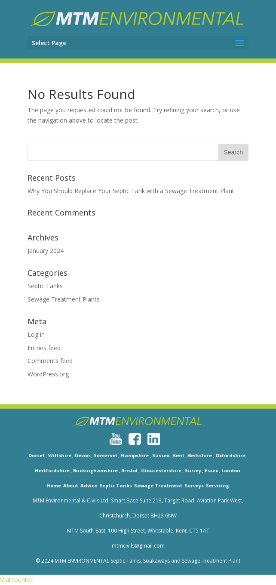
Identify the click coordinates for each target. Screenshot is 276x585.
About (70, 485)
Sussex (160, 455)
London (230, 470)
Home (53, 485)
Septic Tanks (45, 286)
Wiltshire (59, 455)
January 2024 (46, 250)
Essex (211, 470)
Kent (178, 455)
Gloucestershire (161, 470)
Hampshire (135, 455)
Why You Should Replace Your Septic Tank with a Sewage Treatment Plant (131, 191)
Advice (88, 485)
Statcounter (16, 580)
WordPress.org (48, 374)
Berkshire (200, 455)
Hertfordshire (52, 470)
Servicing (217, 485)
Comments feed (50, 361)
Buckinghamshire (95, 470)
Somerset (105, 455)
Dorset (36, 455)
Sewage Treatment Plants (64, 299)
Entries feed (44, 348)
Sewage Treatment (158, 485)
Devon (82, 455)
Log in (36, 334)
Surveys (194, 485)
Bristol (129, 470)
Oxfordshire (230, 455)
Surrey (193, 470)
